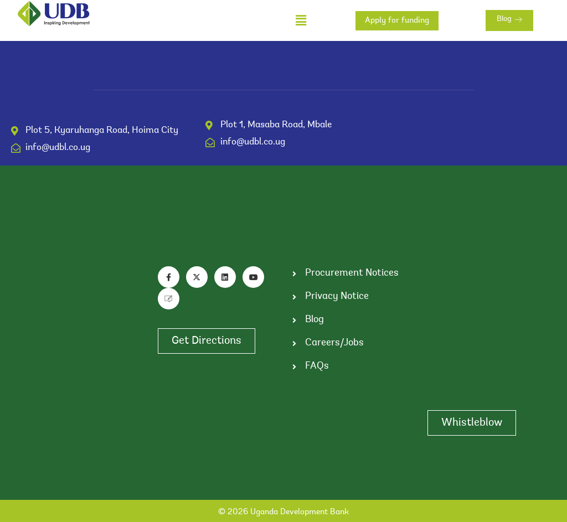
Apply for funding (397, 21)
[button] (301, 21)
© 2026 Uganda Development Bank (283, 512)
